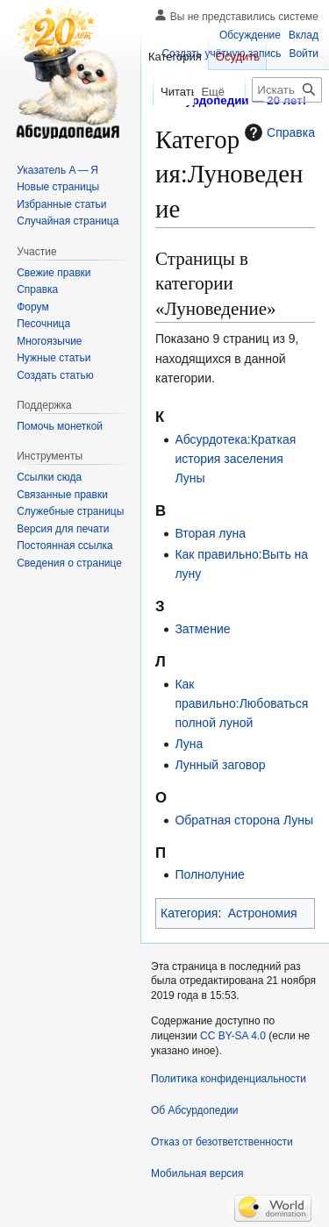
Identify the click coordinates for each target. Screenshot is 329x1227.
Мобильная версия (197, 1173)
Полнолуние (209, 874)
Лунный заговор (220, 765)
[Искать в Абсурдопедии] (287, 90)
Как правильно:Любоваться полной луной (241, 704)
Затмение (202, 629)
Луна (189, 744)
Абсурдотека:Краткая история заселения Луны (235, 459)
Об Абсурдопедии (195, 1110)
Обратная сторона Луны (244, 820)
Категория (189, 913)
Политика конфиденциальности (228, 1079)
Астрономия (262, 913)
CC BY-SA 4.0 (233, 1036)
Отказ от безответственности (222, 1142)
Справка (277, 132)
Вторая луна (210, 533)
